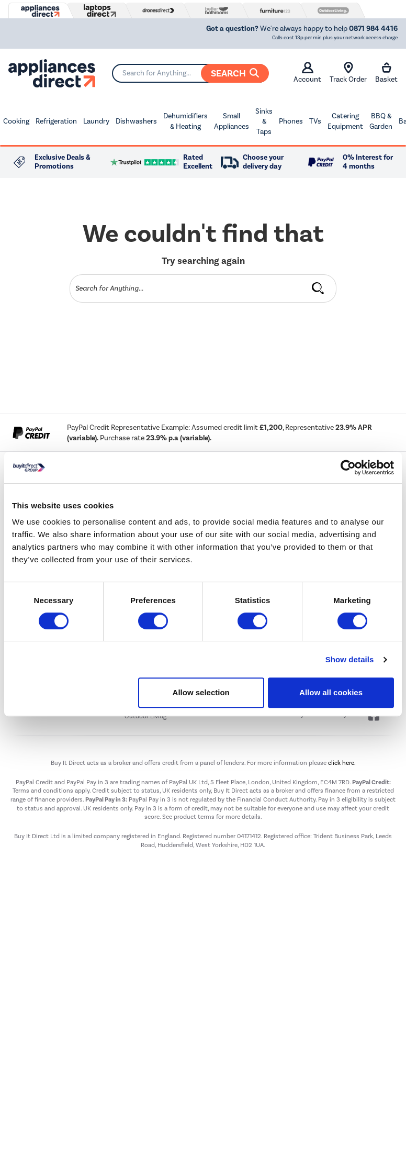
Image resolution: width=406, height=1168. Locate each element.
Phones (291, 121)
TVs (315, 121)
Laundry (96, 121)
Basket (386, 73)
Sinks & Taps (264, 121)
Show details (349, 659)
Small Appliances (231, 121)
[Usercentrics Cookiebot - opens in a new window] (348, 467)
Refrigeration (56, 121)
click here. (342, 762)
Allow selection (201, 692)
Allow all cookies (331, 692)
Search (235, 73)
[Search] (190, 73)
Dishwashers (136, 121)
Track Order (348, 73)
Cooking (16, 121)
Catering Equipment (345, 121)
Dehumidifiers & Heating (185, 121)
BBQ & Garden (380, 121)
